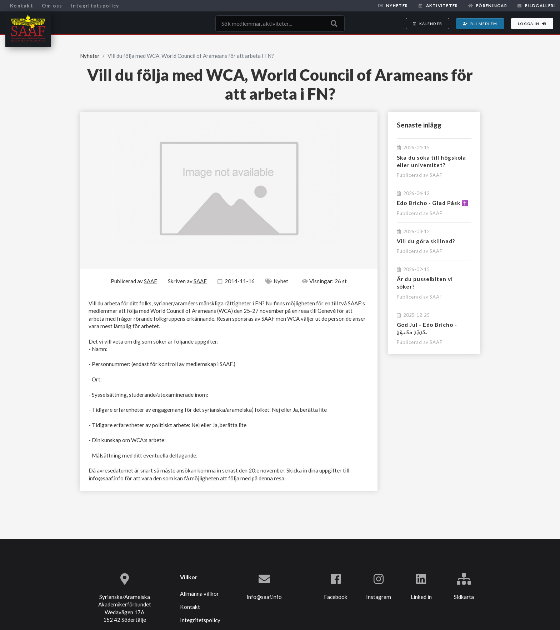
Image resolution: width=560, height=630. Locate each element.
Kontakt (21, 5)
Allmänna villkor (199, 593)
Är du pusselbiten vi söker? (425, 283)
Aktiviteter (438, 5)
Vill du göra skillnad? (426, 241)
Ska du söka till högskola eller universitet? (431, 161)
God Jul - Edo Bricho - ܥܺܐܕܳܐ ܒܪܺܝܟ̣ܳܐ (427, 328)
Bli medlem (480, 23)
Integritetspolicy (95, 5)
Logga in (532, 23)
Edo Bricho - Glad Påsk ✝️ (433, 203)
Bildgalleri (536, 5)
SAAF (436, 175)
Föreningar (487, 5)
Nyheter (393, 5)
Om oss (52, 5)
